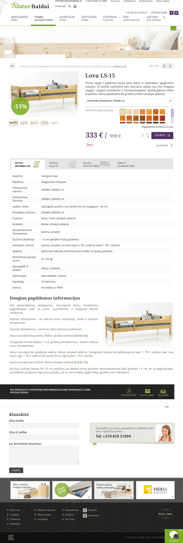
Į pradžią (23, 66)
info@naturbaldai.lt (137, 12)
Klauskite (162, 145)
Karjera (69, 514)
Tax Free (70, 519)
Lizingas (14, 514)
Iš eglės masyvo (71, 66)
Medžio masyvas (46, 510)
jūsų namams (154, 18)
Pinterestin (91, 515)
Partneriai (15, 519)
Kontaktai (43, 519)
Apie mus (15, 510)
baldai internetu (131, 18)
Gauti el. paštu (147, 392)
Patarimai (15, 523)
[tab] (28, 163)
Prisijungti (60, 6)
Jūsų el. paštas (18, 432)
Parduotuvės (72, 510)
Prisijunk (90, 510)
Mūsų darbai (44, 514)
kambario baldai (44, 18)
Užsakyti (163, 135)
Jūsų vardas (16, 420)
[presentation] (28, 164)
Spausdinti (163, 392)
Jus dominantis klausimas (25, 443)
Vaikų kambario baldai (45, 66)
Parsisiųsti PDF (128, 392)
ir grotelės (110, 18)
